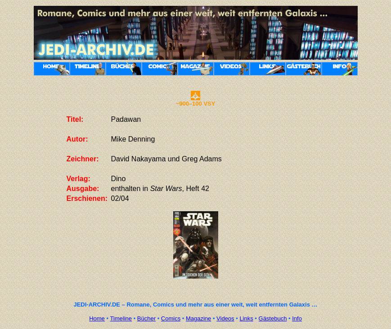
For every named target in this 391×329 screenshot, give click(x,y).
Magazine (198, 318)
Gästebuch (273, 318)
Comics (170, 318)
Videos (225, 318)
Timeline (121, 318)
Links (246, 318)
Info (297, 318)
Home (97, 318)
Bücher (146, 318)
